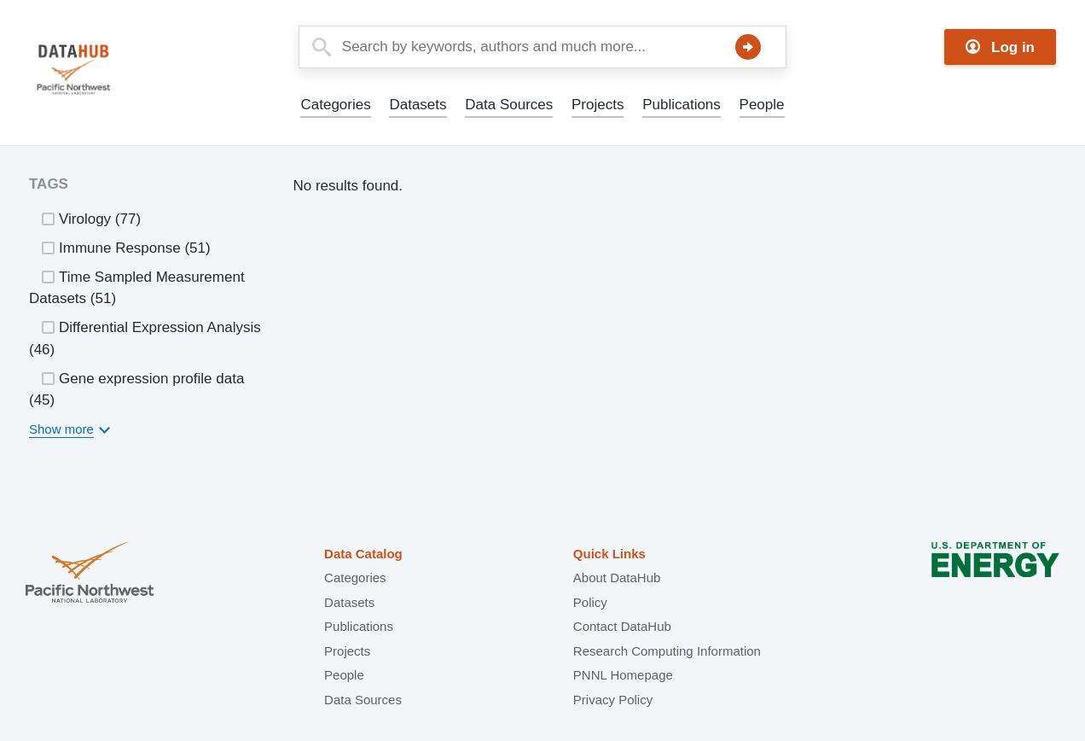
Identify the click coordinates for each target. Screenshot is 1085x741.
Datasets (417, 104)
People (762, 104)
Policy (590, 602)
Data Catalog (363, 553)
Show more (61, 429)
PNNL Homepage (623, 675)
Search (748, 47)
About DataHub (617, 577)
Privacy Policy (613, 699)
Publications (681, 104)
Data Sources (509, 104)
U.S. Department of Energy (995, 574)
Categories (335, 104)
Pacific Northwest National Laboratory (90, 574)
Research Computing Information (667, 651)
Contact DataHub (622, 626)
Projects (598, 104)
